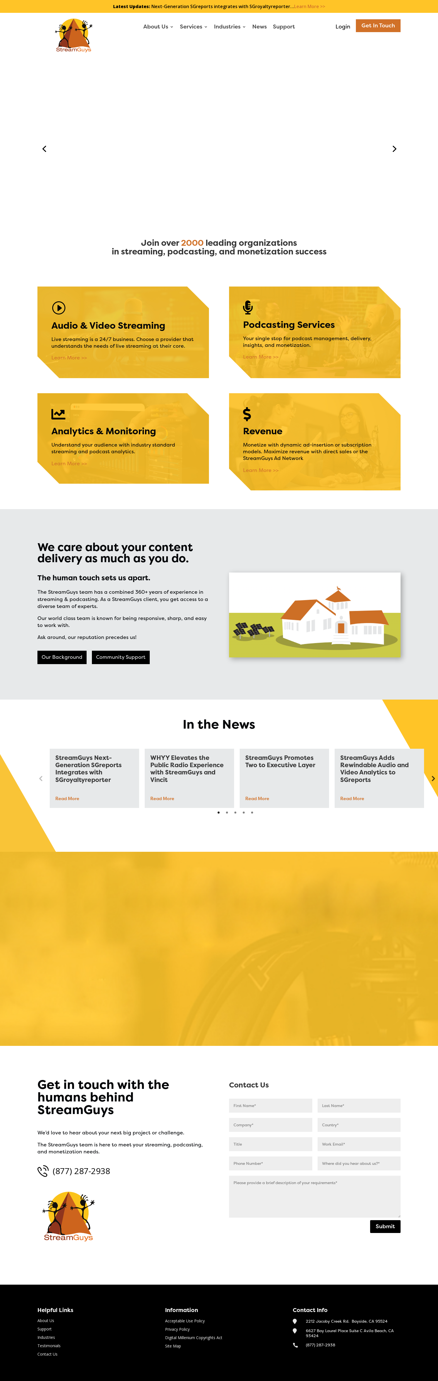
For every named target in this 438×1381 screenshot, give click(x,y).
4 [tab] (244, 813)
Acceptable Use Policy (185, 1321)
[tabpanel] (94, 778)
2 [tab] (227, 813)
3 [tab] (235, 813)
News (259, 27)
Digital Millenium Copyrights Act (193, 1338)
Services (191, 27)
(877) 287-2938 (81, 1171)
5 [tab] (252, 813)
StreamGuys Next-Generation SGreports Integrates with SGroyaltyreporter (88, 769)
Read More (67, 798)
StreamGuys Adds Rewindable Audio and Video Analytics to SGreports (374, 769)
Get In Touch (378, 25)
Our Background (62, 657)
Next (433, 778)
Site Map (173, 1346)
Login (342, 26)
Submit (385, 1226)
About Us (155, 27)
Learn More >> (309, 6)
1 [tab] (219, 813)
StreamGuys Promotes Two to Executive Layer (280, 761)
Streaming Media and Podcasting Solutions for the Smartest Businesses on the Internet (299, 116)
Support (284, 27)
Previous (40, 778)
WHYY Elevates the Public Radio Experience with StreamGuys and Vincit (187, 769)
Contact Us (246, 196)
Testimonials (49, 1346)
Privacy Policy (177, 1329)
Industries (227, 27)
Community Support (121, 657)
